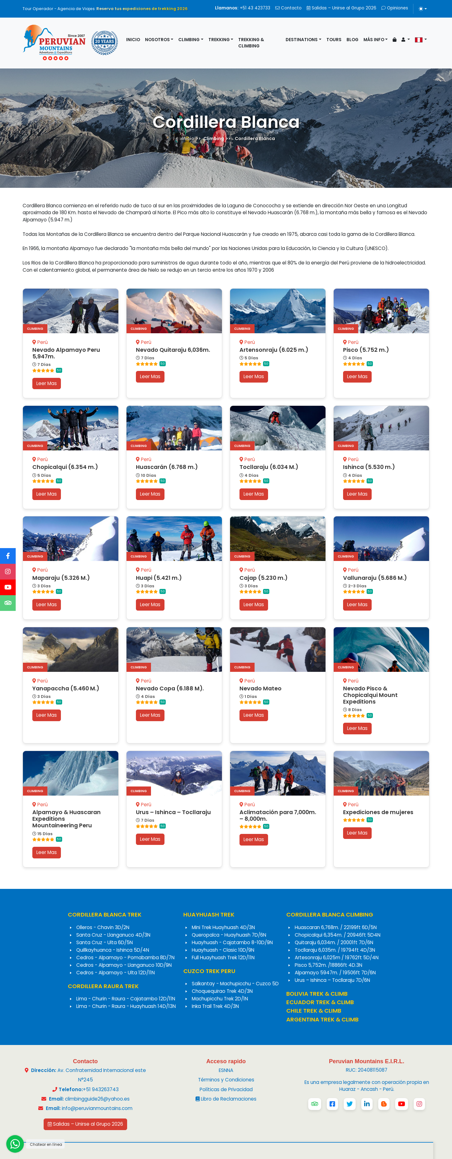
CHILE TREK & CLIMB (313, 1011)
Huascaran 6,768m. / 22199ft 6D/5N (336, 927)
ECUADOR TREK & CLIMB (320, 1002)
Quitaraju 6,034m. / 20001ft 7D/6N (334, 942)
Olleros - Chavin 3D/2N (102, 927)
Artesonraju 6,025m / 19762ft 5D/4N (337, 957)
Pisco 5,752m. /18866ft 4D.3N (328, 965)
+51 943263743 (101, 1089)
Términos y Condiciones (226, 1079)
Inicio (133, 40)
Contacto (288, 8)
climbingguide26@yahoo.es (97, 1099)
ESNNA (226, 1070)
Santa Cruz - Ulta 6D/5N (104, 942)
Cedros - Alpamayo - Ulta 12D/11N (115, 972)
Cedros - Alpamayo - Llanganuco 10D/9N (124, 965)
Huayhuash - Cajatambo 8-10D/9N (232, 942)
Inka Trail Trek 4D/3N (215, 1006)
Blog (352, 40)
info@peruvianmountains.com (97, 1108)
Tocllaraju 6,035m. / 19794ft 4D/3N (335, 950)
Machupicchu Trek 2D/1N (220, 998)
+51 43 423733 (242, 8)
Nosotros (157, 40)
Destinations (302, 40)
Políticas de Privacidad (226, 1089)
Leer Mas (46, 383)
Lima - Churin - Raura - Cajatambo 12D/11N (125, 998)
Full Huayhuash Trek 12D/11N (223, 957)
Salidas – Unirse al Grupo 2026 (341, 8)
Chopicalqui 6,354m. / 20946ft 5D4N (337, 935)
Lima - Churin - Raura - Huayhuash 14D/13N (126, 1006)
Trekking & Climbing (251, 43)
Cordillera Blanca (255, 138)
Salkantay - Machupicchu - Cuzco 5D (235, 983)
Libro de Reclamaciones (226, 1099)
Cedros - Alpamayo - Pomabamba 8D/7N (125, 957)
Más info (373, 40)
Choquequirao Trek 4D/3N (222, 991)
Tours (334, 40)
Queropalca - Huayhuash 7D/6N (229, 935)
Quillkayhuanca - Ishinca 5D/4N (112, 950)
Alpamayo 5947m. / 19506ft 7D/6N (335, 972)
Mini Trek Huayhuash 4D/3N (223, 927)
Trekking (219, 40)
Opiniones (394, 8)
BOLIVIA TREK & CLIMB (316, 994)
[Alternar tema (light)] (422, 9)
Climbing (189, 40)
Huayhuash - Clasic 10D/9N (223, 950)
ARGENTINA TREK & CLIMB (322, 1019)
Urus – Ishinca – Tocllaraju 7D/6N (332, 980)
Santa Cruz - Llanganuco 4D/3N (113, 935)
